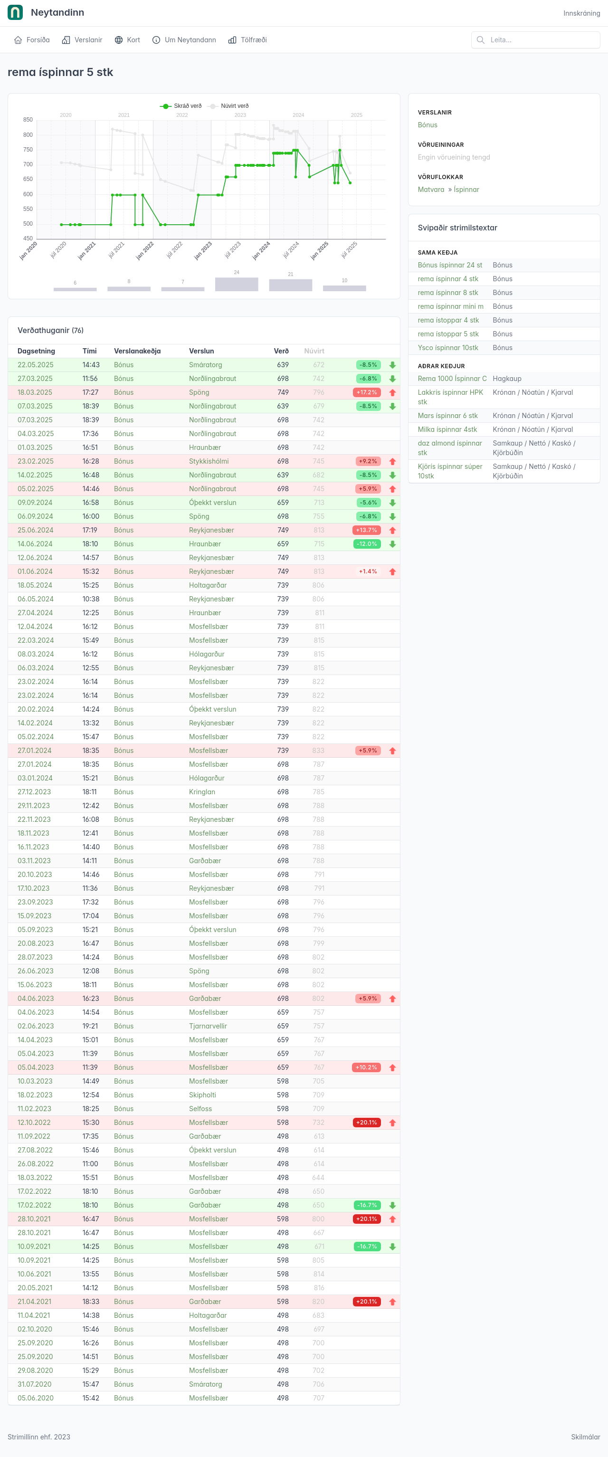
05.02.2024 (36, 737)
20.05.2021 (35, 1288)
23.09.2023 (35, 902)
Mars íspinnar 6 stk (448, 415)
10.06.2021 (34, 1274)
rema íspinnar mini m (451, 306)
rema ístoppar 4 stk (448, 320)
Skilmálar (585, 1437)
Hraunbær (205, 447)
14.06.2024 (35, 544)
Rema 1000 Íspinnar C (452, 378)
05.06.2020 (36, 1398)
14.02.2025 (35, 475)
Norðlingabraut (212, 378)
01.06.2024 (35, 571)
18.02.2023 (35, 1095)
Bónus (124, 365)
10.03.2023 (35, 1081)
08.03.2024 (36, 654)
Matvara (431, 189)
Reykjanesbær (211, 530)
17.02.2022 (34, 1191)
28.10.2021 (34, 1219)
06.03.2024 (36, 668)
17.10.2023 (33, 888)
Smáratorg (205, 365)
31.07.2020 (35, 1384)
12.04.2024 (35, 626)
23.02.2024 (36, 681)
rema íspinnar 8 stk (448, 292)
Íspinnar (467, 189)
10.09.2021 (34, 1246)
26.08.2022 (36, 1164)
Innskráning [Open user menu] (581, 13)
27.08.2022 (35, 1150)
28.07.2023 (35, 957)
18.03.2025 (35, 392)
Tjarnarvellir (208, 1026)
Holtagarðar (208, 585)
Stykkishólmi (209, 461)
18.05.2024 (35, 585)
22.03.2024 (36, 640)
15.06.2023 (35, 985)
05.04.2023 (36, 1053)
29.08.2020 (35, 1370)
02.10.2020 (35, 1329)
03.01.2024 (35, 778)
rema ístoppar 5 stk (448, 334)
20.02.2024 (36, 709)
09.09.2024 (35, 502)
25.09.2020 (35, 1343)
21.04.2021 (34, 1301)
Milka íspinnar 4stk (447, 429)
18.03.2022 (35, 1177)
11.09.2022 (34, 1136)
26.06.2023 (36, 971)
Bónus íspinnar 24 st (450, 265)
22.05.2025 (36, 365)
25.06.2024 (36, 530)
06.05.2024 (36, 599)
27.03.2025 (35, 378)
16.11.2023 (33, 847)
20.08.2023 (36, 943)
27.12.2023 (34, 792)
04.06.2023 (36, 998)
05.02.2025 (36, 489)
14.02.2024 (35, 723)
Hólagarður (207, 654)
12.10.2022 (34, 1122)
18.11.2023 (33, 833)
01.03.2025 (35, 447)
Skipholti (202, 1095)
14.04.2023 (35, 1040)
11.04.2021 (34, 1315)
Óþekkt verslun (213, 502)
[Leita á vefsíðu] (535, 39)
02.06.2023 (36, 1026)
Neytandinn (46, 13)
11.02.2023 (34, 1109)
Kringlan (202, 792)
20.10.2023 (35, 874)
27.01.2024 (35, 750)
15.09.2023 (34, 916)
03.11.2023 (34, 861)
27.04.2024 (35, 613)
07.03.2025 (35, 406)
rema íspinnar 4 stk (448, 279)
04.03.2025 (36, 433)
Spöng (199, 392)
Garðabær (205, 861)
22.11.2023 (34, 819)
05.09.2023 (35, 929)
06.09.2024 (35, 516)
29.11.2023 (34, 805)
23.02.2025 (36, 461)
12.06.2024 (35, 557)
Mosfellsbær (208, 626)
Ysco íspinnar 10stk (448, 347)
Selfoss (200, 1109)
